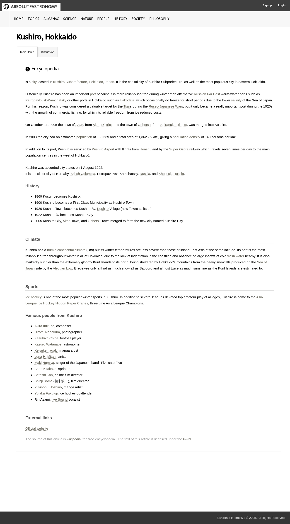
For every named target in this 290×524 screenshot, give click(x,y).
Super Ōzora (178, 149)
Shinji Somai (43, 381)
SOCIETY (138, 19)
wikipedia (74, 439)
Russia (145, 174)
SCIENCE (69, 19)
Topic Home (27, 52)
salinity (236, 100)
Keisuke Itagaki (46, 350)
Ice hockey (33, 297)
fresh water (235, 256)
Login (281, 5)
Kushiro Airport (103, 149)
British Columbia (82, 174)
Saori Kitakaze (45, 369)
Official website (36, 428)
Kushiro (103, 209)
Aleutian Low (62, 268)
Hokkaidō (96, 82)
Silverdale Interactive (231, 517)
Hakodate (127, 100)
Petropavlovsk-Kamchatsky (45, 100)
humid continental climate (66, 250)
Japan (109, 82)
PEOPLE (103, 19)
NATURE (86, 19)
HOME (18, 19)
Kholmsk (165, 174)
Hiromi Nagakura (47, 332)
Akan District (102, 125)
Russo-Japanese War (165, 106)
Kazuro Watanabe (48, 344)
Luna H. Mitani (45, 356)
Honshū (145, 149)
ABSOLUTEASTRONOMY (34, 7)
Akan (79, 125)
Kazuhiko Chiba (46, 338)
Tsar (126, 106)
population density (186, 137)
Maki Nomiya (44, 363)
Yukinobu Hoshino (48, 387)
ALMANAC (51, 19)
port (93, 94)
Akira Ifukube (44, 326)
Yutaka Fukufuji (46, 393)
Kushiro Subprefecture (70, 82)
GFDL (187, 439)
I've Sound (60, 399)
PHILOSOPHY (159, 19)
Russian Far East (207, 94)
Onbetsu (144, 125)
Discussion (47, 52)
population (84, 137)
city (34, 82)
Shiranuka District (173, 125)
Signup (267, 5)
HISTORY (120, 19)
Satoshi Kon (43, 375)
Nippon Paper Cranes (72, 303)
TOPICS (33, 19)
